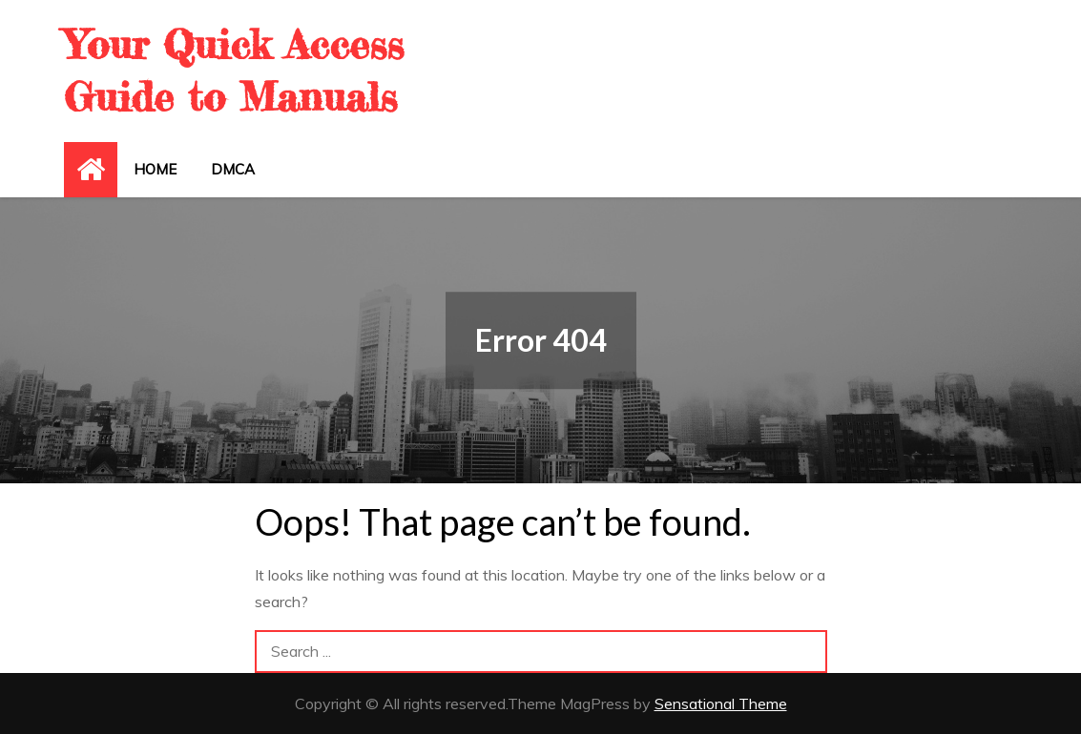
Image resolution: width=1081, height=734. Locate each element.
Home (155, 169)
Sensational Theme (721, 703)
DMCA (233, 169)
